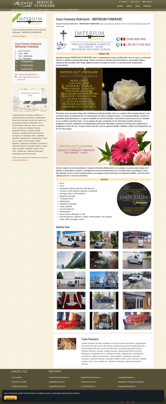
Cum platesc (16, 377)
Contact (147, 6)
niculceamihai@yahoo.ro (28, 74)
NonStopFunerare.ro (125, 377)
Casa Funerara (31, 10)
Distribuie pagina (19, 36)
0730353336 (27, 65)
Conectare (135, 1)
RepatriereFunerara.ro (126, 386)
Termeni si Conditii (18, 382)
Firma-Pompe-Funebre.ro (59, 377)
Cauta (129, 6)
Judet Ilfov (39, 10)
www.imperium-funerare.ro (29, 77)
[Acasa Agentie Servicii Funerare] (36, 4)
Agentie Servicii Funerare (18, 10)
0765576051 (27, 69)
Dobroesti (46, 10)
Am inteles (10, 399)
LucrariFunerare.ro (87, 386)
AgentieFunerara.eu (57, 382)
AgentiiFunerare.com (57, 386)
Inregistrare (147, 1)
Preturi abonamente (19, 386)
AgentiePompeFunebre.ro (90, 377)
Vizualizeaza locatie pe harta (30, 94)
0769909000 (27, 61)
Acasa (120, 6)
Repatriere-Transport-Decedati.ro (130, 382)
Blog (138, 6)
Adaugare (123, 1)
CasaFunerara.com (88, 382)
